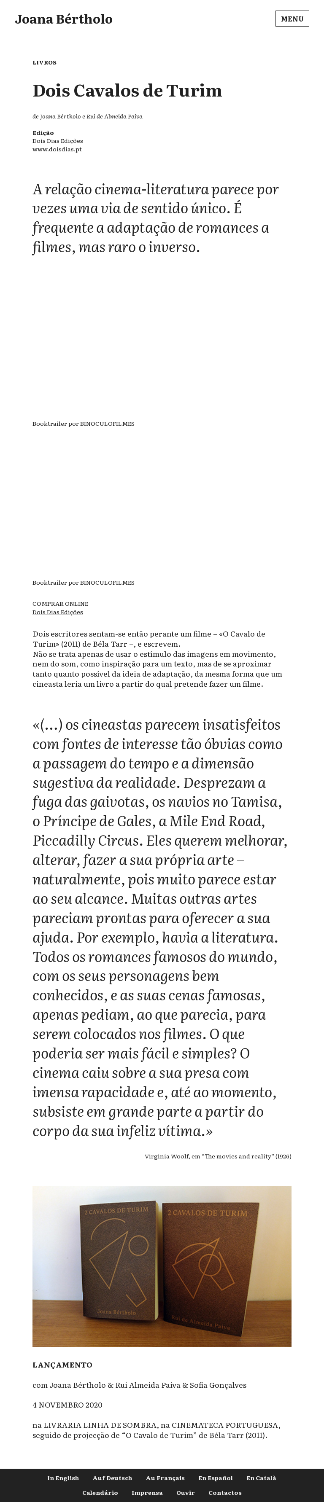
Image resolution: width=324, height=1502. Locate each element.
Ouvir (185, 1492)
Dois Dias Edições (57, 611)
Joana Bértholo (64, 18)
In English (63, 1477)
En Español (215, 1477)
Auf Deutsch (112, 1477)
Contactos (225, 1492)
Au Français (165, 1477)
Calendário (100, 1492)
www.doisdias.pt (57, 149)
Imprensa (147, 1492)
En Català (261, 1477)
